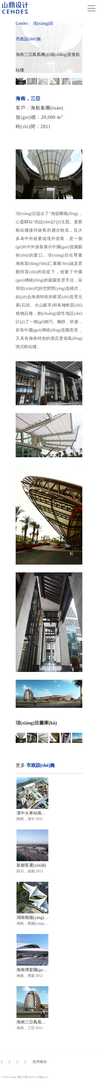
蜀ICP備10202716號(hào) (32, 1077)
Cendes (22, 23)
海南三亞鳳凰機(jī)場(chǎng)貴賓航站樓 (48, 62)
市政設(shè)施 (28, 39)
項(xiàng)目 (43, 23)
